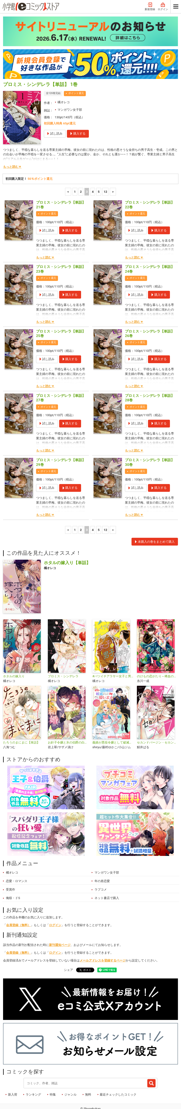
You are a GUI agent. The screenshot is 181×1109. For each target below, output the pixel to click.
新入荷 (12, 1076)
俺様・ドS (13, 879)
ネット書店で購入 (107, 879)
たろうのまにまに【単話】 (21, 724)
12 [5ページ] (105, 173)
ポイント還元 (76, 74)
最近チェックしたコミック (118, 1076)
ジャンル (70, 1076)
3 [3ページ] (87, 173)
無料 (88, 1076)
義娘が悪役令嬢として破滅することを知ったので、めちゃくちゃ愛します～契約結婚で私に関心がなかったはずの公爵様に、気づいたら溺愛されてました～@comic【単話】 (112, 724)
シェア (68, 951)
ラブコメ (101, 871)
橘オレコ (64, 83)
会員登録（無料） (18, 906)
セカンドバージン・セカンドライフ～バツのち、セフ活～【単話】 (157, 724)
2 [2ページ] (81, 173)
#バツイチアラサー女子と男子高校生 (112, 657)
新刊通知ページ (59, 926)
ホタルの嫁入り (14, 657)
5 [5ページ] (99, 173)
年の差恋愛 (102, 862)
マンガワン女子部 (70, 91)
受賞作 (10, 871)
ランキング (33, 1076)
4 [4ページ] (93, 173)
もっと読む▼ (12, 148)
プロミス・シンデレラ (63, 657)
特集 (53, 1076)
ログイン (55, 906)
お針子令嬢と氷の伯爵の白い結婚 (68, 724)
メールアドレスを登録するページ (103, 942)
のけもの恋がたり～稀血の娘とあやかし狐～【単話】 (157, 657)
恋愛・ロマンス (16, 862)
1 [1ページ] (75, 173)
